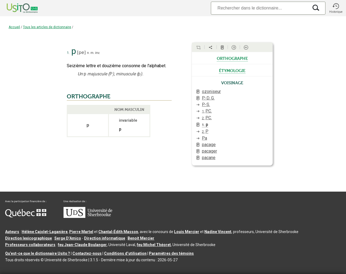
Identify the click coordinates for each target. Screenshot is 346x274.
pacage (209, 144)
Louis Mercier (186, 232)
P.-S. (206, 104)
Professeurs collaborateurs (30, 245)
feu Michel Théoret (154, 245)
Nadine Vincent (217, 232)
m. (92, 53)
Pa (204, 138)
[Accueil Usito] (16, 8)
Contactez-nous (87, 253)
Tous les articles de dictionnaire (47, 27)
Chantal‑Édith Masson (118, 232)
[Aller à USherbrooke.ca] (88, 216)
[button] (336, 8)
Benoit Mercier (141, 238)
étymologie (232, 70)
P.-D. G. (208, 98)
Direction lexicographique (28, 238)
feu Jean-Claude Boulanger (82, 245)
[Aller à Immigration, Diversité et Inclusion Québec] (25, 216)
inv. (97, 53)
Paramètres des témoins (171, 253)
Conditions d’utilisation (125, 253)
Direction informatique (104, 238)
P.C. (207, 111)
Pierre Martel (81, 232)
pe (81, 52)
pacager (209, 151)
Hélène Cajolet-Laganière (45, 232)
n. (88, 53)
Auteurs (12, 232)
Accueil (14, 27)
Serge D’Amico (67, 238)
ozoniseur (211, 91)
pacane (208, 157)
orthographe (232, 58)
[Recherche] (259, 8)
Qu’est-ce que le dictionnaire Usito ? (37, 253)
